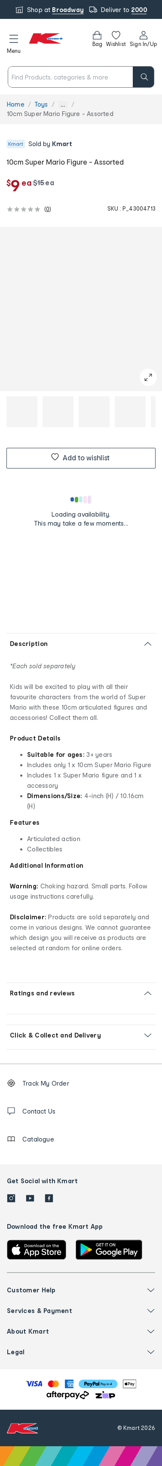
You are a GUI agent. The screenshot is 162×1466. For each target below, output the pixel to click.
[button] (13, 42)
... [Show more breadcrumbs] (63, 104)
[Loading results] (81, 499)
